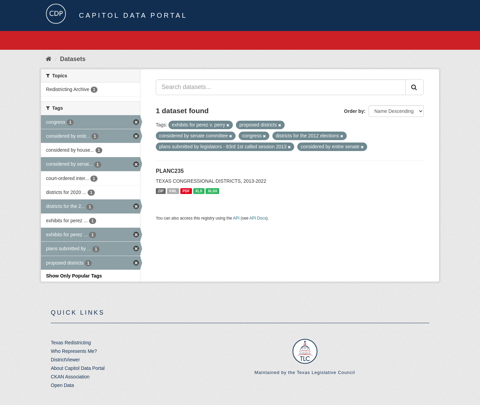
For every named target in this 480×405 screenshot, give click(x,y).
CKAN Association (70, 376)
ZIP (160, 191)
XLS (198, 191)
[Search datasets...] (281, 87)
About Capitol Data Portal (78, 368)
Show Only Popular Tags (74, 276)
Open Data (62, 385)
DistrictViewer (65, 359)
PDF (186, 191)
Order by (354, 111)
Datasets (73, 59)
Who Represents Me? (74, 351)
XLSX (212, 191)
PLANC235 (170, 171)
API (236, 218)
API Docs (258, 218)
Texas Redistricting (71, 342)
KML (173, 191)
